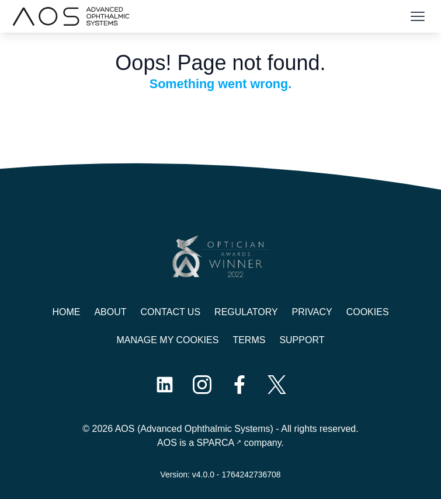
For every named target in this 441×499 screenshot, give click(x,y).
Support (301, 340)
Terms (248, 340)
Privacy (312, 312)
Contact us (171, 312)
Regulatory (245, 312)
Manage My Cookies (168, 340)
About (110, 312)
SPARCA (216, 443)
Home (66, 312)
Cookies (367, 312)
